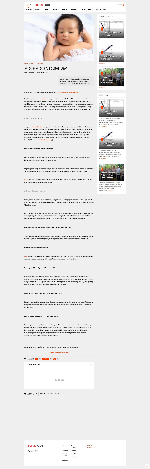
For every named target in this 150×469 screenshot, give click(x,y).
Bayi (25, 256)
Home (29, 9)
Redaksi (64, 9)
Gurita (26, 180)
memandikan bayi (37, 127)
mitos (44, 99)
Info (32, 63)
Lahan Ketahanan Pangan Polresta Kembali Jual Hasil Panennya (111, 80)
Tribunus (73, 450)
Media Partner (87, 9)
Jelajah (56, 9)
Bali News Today (74, 446)
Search (74, 9)
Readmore (102, 40)
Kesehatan (40, 63)
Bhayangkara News (65, 454)
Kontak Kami (101, 9)
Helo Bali (73, 457)
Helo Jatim (74, 453)
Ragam (47, 9)
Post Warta (90, 445)
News (37, 9)
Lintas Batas (65, 450)
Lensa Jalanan (91, 447)
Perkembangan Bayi (45, 140)
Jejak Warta (65, 460)
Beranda (65, 446)
